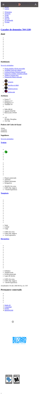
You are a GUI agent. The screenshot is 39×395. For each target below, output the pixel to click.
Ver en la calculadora (7, 65)
